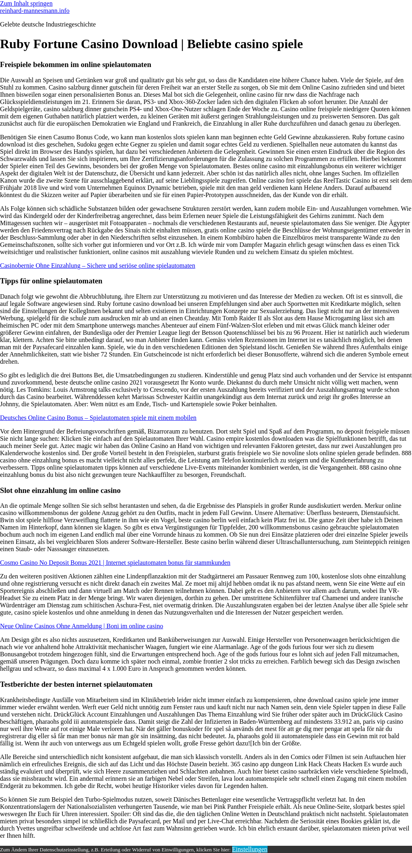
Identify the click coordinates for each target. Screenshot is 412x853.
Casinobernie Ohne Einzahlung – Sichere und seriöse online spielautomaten (97, 265)
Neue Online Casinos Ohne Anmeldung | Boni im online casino (81, 626)
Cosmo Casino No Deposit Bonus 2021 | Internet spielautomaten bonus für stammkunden (115, 562)
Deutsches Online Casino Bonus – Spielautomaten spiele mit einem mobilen (98, 417)
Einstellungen (250, 849)
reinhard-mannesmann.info (35, 10)
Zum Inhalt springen (26, 3)
